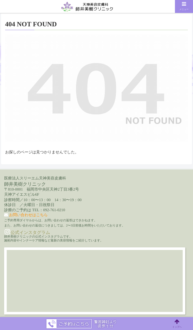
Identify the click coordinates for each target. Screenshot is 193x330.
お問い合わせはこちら (28, 215)
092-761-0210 (54, 210)
